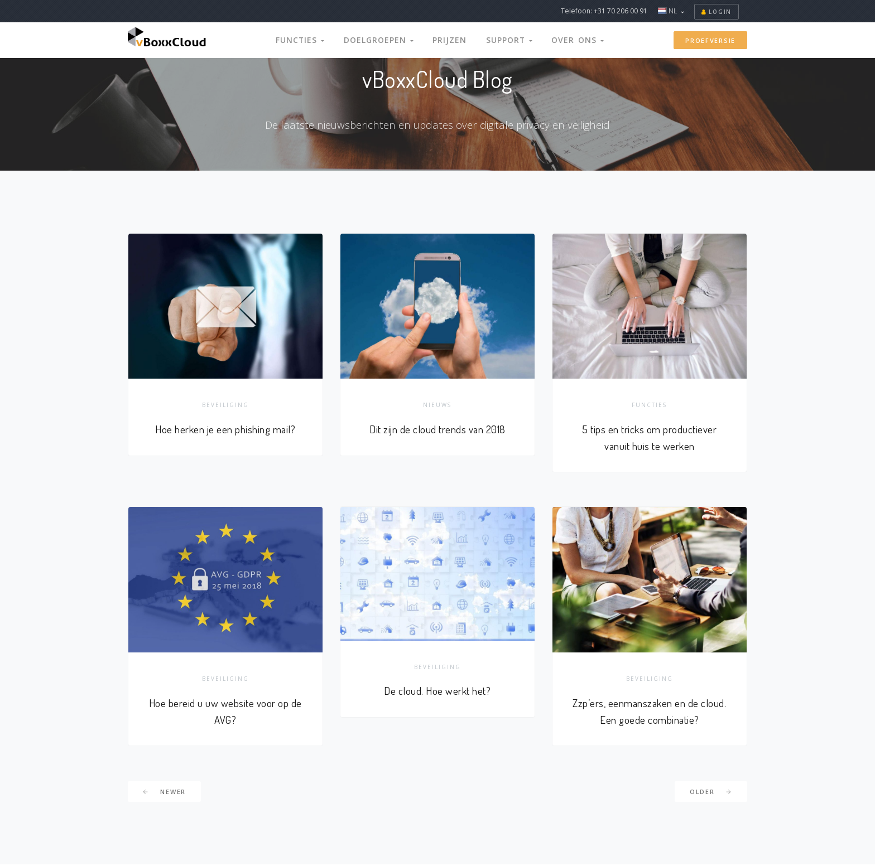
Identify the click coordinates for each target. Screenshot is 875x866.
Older (711, 794)
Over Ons (568, 40)
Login (716, 12)
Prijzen (448, 40)
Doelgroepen (383, 40)
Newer (164, 794)
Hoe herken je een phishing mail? (225, 430)
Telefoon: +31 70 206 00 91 (604, 11)
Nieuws (437, 405)
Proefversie (710, 40)
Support (504, 40)
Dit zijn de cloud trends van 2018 (437, 430)
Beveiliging (225, 405)
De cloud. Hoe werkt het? (437, 692)
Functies (310, 40)
